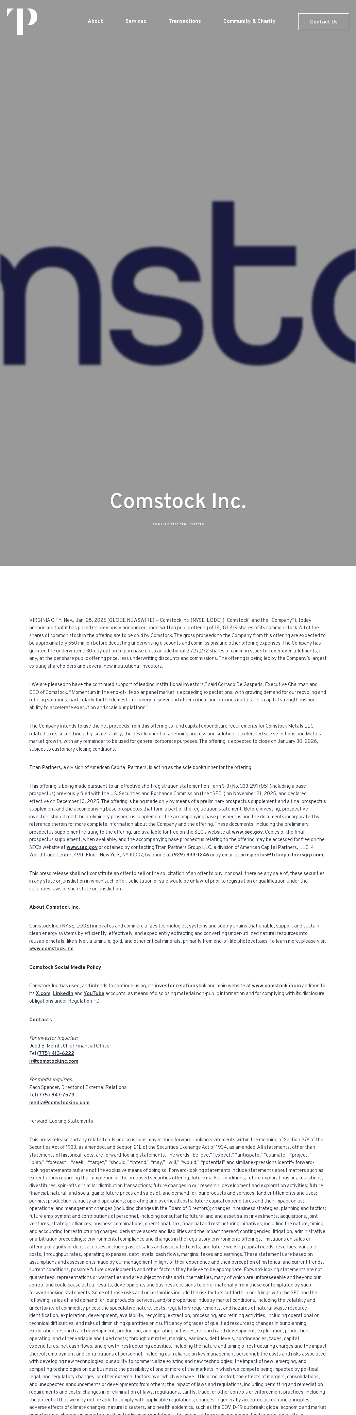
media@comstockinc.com (59, 1103)
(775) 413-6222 (55, 1054)
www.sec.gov (247, 832)
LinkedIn (63, 994)
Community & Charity (249, 21)
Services (135, 21)
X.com (43, 994)
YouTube (94, 994)
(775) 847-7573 (55, 1095)
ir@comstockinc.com (53, 1061)
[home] (22, 21)
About (95, 21)
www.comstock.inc (51, 949)
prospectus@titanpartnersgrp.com (281, 855)
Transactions (185, 21)
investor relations (176, 986)
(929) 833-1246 (190, 855)
